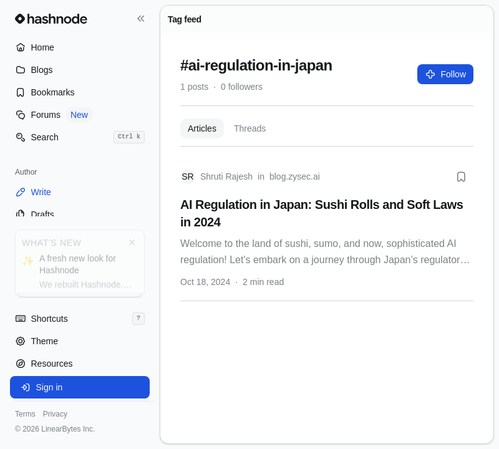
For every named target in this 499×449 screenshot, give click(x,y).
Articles (202, 128)
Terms (25, 414)
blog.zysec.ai (294, 176)
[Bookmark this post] (460, 176)
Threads (250, 128)
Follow (445, 74)
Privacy (55, 414)
